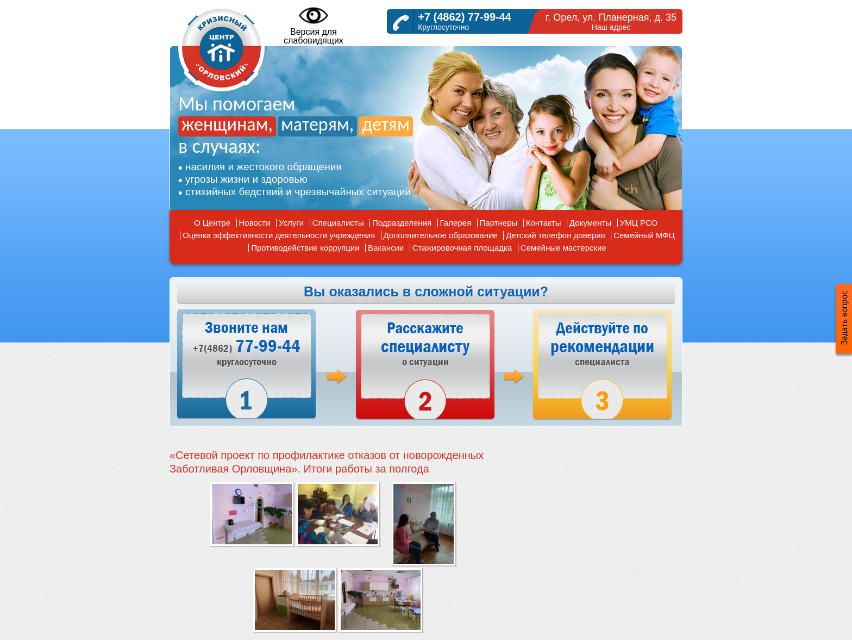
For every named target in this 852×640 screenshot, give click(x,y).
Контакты (543, 222)
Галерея (456, 222)
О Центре (212, 222)
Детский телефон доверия (555, 235)
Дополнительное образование (441, 235)
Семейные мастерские (563, 247)
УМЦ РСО (638, 222)
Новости (255, 222)
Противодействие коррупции (305, 247)
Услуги (291, 222)
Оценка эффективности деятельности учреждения (279, 235)
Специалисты (338, 222)
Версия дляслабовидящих (313, 25)
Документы (590, 222)
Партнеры (499, 222)
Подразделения (401, 222)
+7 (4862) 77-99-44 (464, 17)
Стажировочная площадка (462, 247)
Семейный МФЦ (644, 235)
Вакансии (386, 247)
